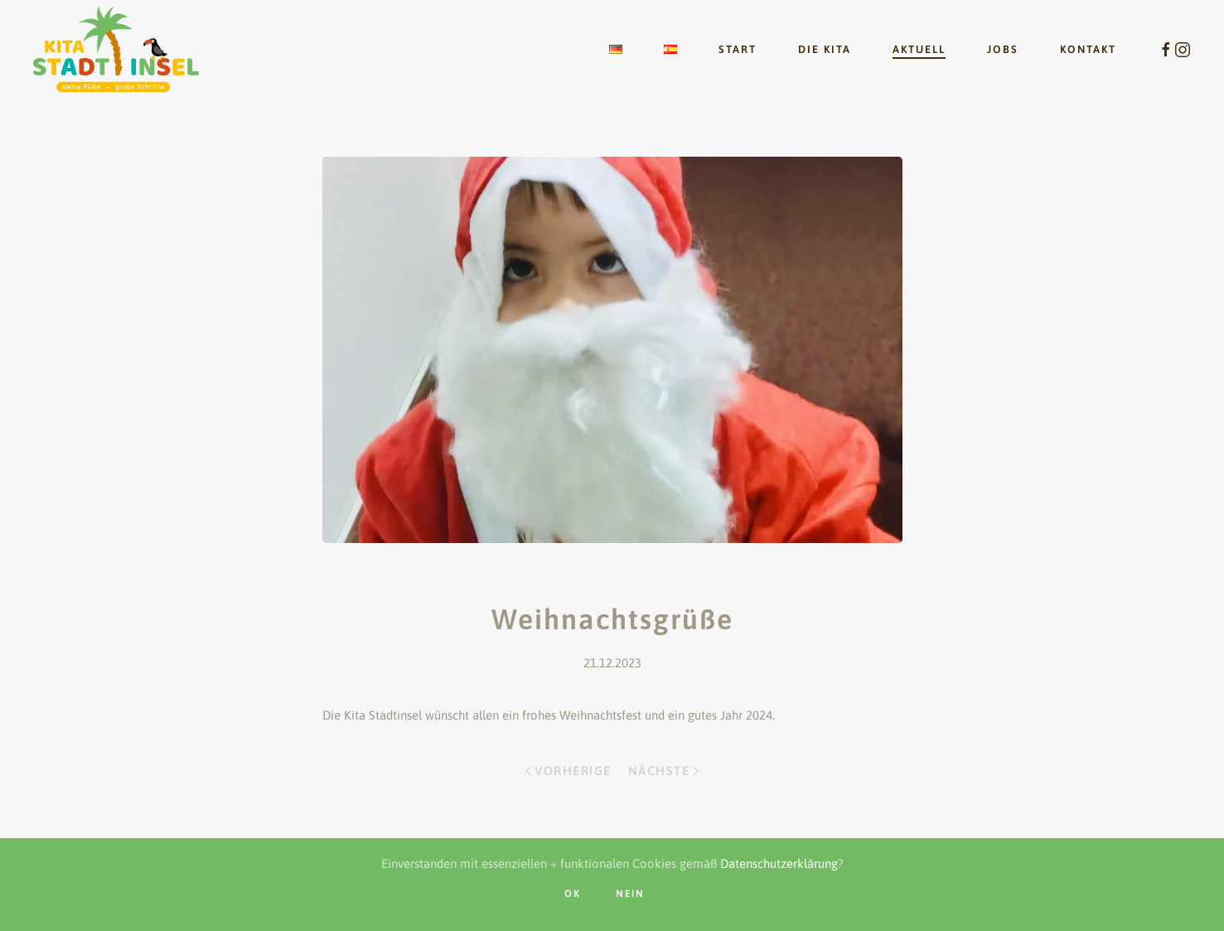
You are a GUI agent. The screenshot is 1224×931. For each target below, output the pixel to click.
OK (572, 893)
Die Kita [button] (824, 49)
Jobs (1002, 49)
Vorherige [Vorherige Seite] (568, 771)
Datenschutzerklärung (779, 863)
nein (630, 893)
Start (737, 49)
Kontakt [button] (1088, 49)
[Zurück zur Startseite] (116, 49)
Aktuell (919, 49)
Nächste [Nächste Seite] (663, 771)
